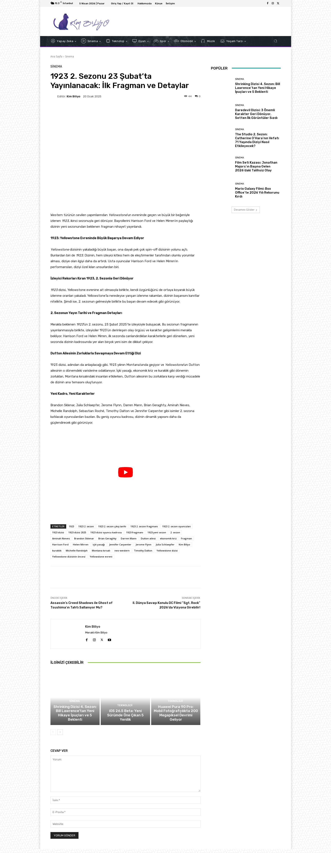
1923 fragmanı (134, 532)
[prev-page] (53, 736)
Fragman (186, 538)
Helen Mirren (80, 544)
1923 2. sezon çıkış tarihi (112, 526)
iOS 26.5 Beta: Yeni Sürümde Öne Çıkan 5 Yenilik (125, 722)
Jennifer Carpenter (120, 544)
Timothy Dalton (143, 550)
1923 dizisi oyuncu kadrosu (106, 532)
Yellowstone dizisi (167, 550)
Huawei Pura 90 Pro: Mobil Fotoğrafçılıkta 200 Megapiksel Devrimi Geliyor (175, 720)
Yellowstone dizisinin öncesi (68, 556)
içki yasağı (99, 544)
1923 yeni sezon (156, 532)
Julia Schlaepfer (165, 544)
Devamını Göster (245, 210)
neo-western (122, 550)
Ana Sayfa (56, 56)
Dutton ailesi (148, 538)
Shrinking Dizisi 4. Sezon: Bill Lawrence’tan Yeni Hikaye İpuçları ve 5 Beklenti (75, 720)
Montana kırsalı (101, 550)
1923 (71, 526)
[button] (276, 41)
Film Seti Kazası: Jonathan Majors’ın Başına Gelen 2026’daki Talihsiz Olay (256, 166)
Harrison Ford (60, 544)
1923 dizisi (58, 532)
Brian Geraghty (107, 538)
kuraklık (56, 550)
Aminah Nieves (61, 538)
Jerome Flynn (143, 544)
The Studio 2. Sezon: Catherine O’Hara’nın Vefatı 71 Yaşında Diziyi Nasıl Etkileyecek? (257, 140)
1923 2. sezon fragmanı (144, 526)
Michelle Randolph (77, 550)
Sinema (69, 56)
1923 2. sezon (86, 526)
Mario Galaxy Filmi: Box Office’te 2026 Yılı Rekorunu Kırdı (257, 192)
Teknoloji (125, 714)
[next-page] (60, 736)
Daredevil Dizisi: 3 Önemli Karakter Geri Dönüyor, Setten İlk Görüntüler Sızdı (256, 114)
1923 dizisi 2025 (77, 532)
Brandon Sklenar (84, 538)
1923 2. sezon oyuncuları (176, 526)
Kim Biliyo (73, 96)
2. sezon (175, 532)
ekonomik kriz (168, 538)
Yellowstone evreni (101, 556)
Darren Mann (128, 538)
